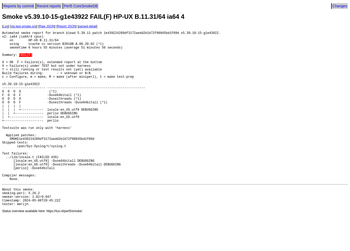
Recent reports (49, 6)
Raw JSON (46, 26)
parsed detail (87, 26)
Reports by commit (18, 6)
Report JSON (66, 26)
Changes (339, 6)
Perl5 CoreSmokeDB (81, 6)
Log (5, 26)
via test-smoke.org (23, 26)
